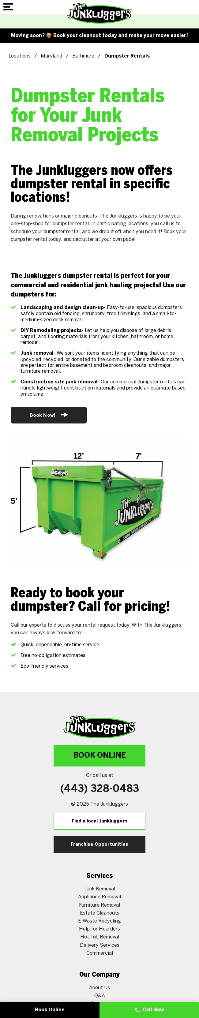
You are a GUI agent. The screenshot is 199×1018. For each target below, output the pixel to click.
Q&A (99, 995)
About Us (99, 987)
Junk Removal (99, 889)
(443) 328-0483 (99, 789)
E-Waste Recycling (99, 921)
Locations (20, 56)
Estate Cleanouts (99, 913)
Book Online (99, 755)
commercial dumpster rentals (143, 382)
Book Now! (49, 415)
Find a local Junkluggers (100, 821)
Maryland (51, 56)
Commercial (99, 953)
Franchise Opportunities (99, 844)
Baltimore (83, 56)
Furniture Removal (99, 905)
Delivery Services (99, 945)
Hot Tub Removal (99, 937)
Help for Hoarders (99, 929)
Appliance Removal (99, 897)
